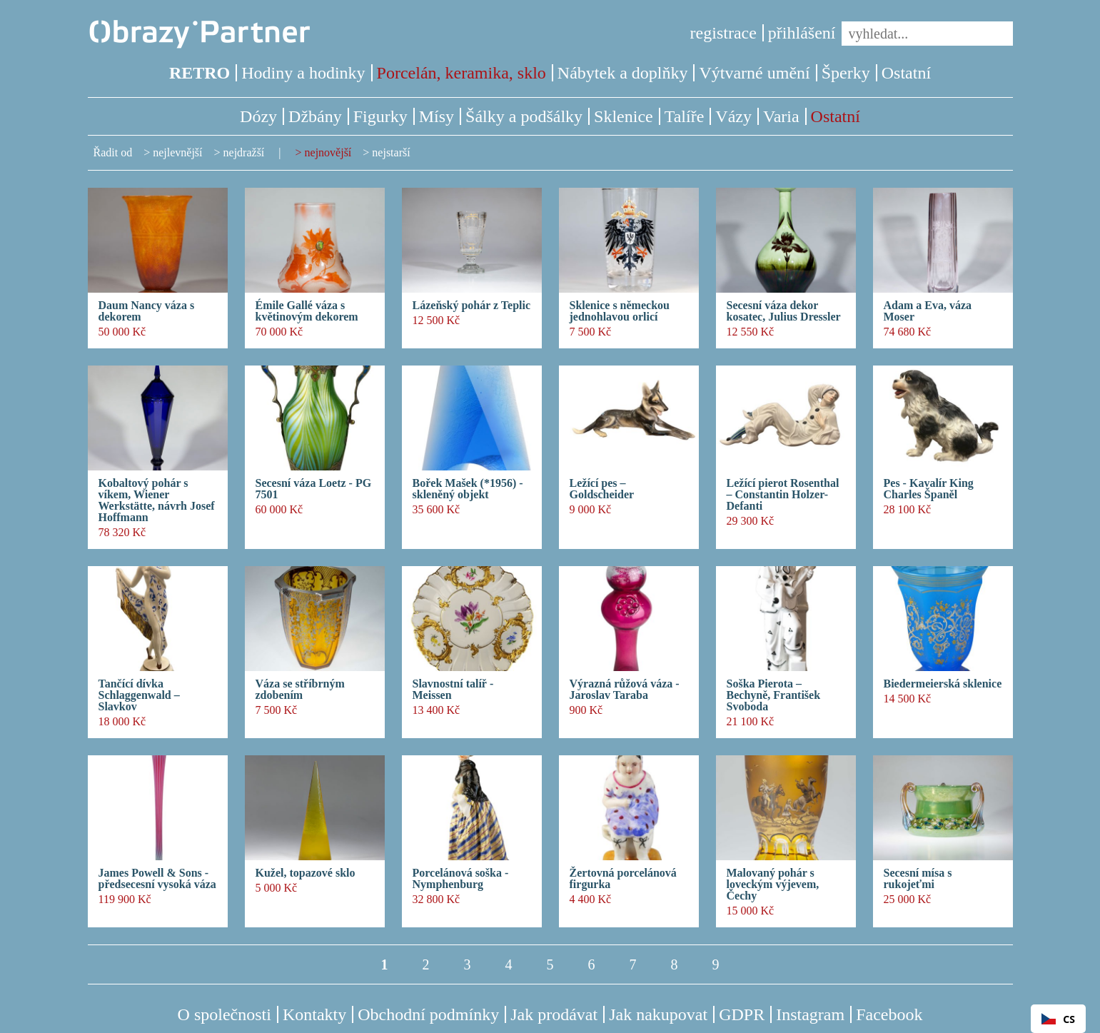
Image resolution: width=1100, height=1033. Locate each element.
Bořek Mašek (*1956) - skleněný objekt (468, 489)
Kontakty (314, 1014)
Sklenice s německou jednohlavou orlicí (620, 311)
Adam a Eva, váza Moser (928, 311)
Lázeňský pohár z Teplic (472, 305)
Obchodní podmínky (428, 1014)
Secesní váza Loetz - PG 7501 (314, 489)
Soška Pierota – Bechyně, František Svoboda (774, 695)
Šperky (846, 73)
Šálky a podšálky (523, 116)
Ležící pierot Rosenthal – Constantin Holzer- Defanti (783, 495)
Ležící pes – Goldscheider (602, 489)
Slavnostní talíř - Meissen (453, 689)
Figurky (380, 116)
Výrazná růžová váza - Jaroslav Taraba (625, 689)
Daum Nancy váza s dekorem (147, 311)
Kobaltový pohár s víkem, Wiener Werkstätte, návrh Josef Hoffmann (157, 500)
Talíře (685, 116)
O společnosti (224, 1014)
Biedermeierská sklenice (943, 684)
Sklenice (623, 116)
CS (1058, 1019)
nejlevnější (177, 152)
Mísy (436, 116)
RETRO (199, 73)
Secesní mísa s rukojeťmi (918, 878)
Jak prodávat (553, 1014)
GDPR (742, 1014)
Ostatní (906, 73)
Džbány (315, 116)
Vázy (733, 116)
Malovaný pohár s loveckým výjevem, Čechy (773, 884)
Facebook (889, 1014)
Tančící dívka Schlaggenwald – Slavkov (139, 695)
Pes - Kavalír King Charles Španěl (929, 489)
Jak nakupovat (658, 1014)
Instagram (810, 1014)
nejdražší (244, 152)
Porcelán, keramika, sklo (461, 73)
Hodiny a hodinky (303, 73)
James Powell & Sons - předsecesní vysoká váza (157, 878)
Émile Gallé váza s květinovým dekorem (307, 311)
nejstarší (391, 152)
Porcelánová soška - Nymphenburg (461, 878)
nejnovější (328, 152)
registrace (723, 33)
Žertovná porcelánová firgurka (623, 878)
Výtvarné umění (754, 73)
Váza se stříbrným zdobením (300, 689)
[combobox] (1058, 1018)
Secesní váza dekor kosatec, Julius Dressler (784, 311)
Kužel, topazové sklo (305, 873)
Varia (781, 116)
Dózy (258, 116)
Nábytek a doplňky (622, 73)
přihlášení (802, 33)
